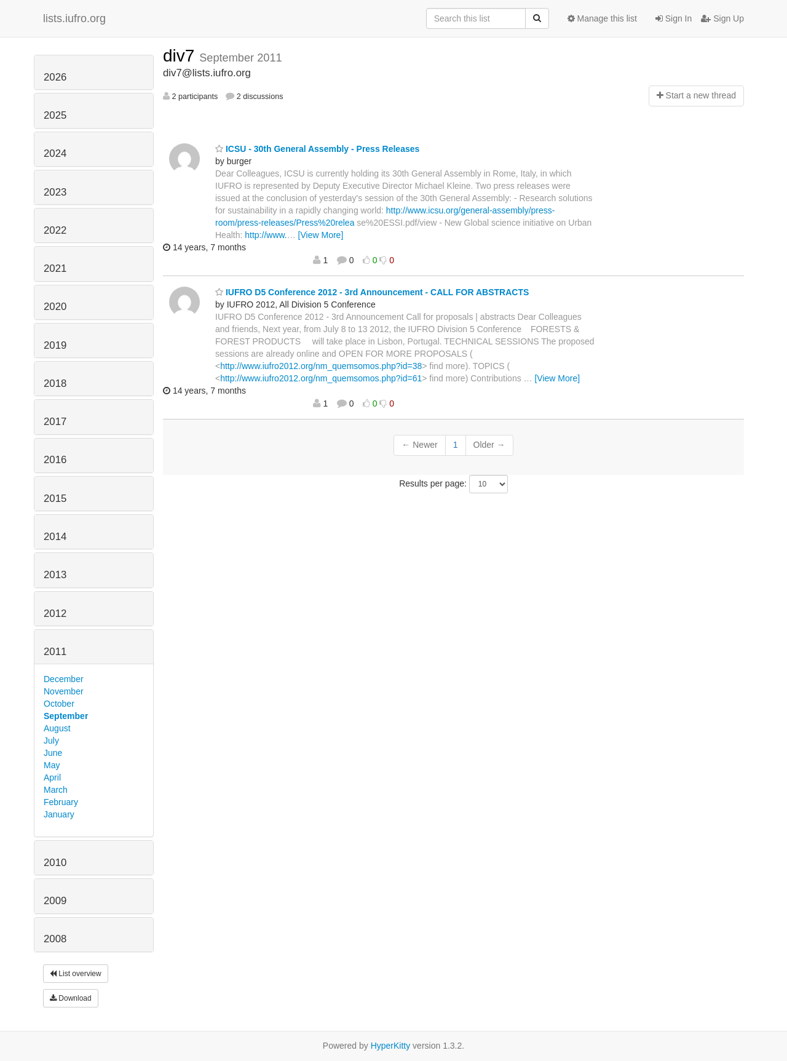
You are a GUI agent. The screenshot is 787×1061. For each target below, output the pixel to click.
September (66, 716)
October (59, 704)
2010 (55, 862)
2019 (55, 345)
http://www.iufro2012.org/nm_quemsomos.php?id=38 (321, 366)
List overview (75, 973)
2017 (55, 421)
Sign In (673, 18)
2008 (55, 939)
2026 (55, 77)
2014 (55, 536)
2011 (55, 652)
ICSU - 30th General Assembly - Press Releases (317, 149)
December (64, 679)
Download (71, 998)
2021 (55, 268)
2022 (55, 230)
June (53, 753)
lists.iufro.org (74, 18)
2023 (55, 192)
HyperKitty (391, 1046)
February (61, 802)
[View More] (321, 235)
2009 (55, 901)
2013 (55, 575)
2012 (55, 613)
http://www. (266, 235)
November (64, 691)
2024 (55, 153)
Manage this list (602, 18)
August (57, 728)
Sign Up (722, 18)
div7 (181, 55)
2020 (55, 306)
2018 (55, 383)
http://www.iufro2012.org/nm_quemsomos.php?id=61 (321, 378)
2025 (55, 115)
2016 (55, 460)
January (59, 814)
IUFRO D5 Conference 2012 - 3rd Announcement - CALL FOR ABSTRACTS (372, 292)
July (51, 740)
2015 (55, 498)
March (56, 790)
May (52, 765)
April (52, 777)
